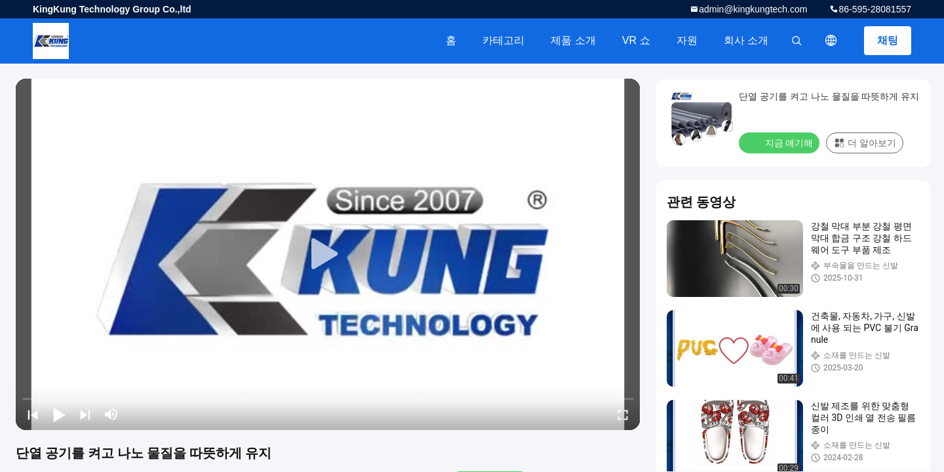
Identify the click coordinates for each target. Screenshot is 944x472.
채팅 (887, 40)
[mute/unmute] (111, 414)
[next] (85, 414)
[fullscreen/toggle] (623, 414)
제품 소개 (573, 40)
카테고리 (503, 40)
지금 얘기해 (780, 142)
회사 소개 (746, 40)
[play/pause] (59, 414)
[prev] (33, 414)
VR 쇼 (636, 40)
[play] (327, 254)
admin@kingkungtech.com (753, 9)
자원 (687, 40)
